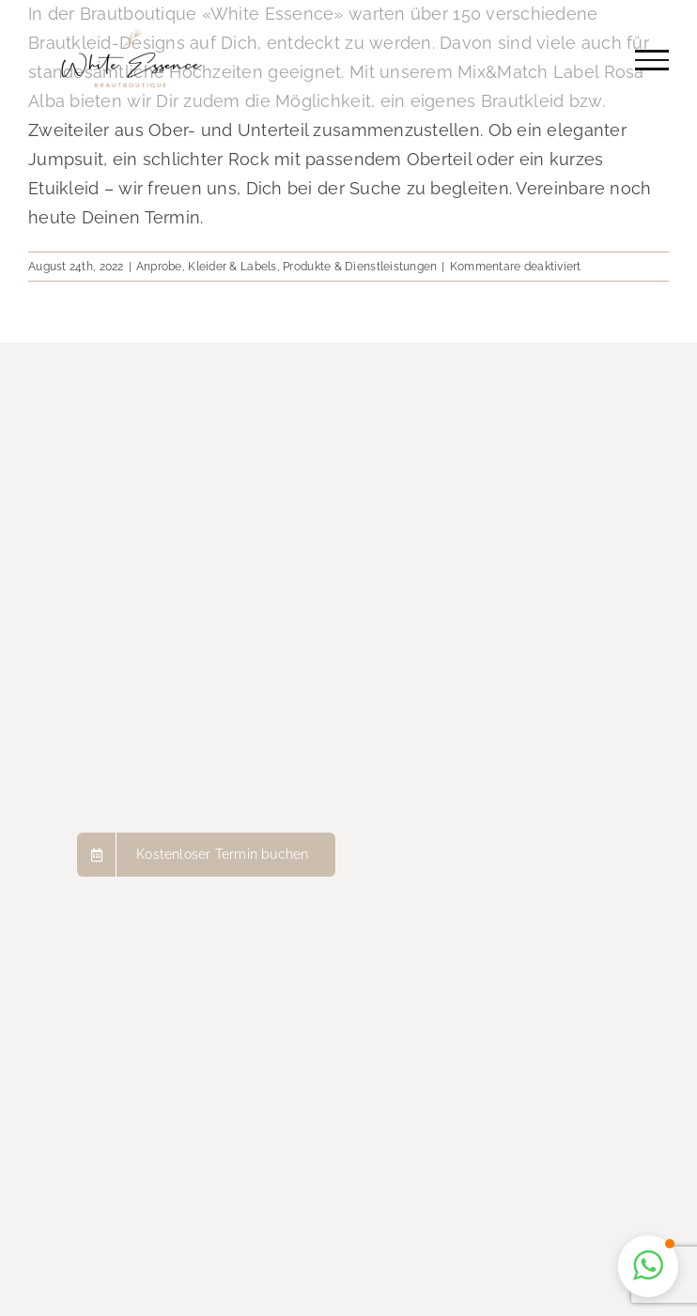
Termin (173, 217)
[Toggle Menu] (652, 60)
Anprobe (159, 266)
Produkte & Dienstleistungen (360, 266)
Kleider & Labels (232, 266)
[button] (648, 1266)
